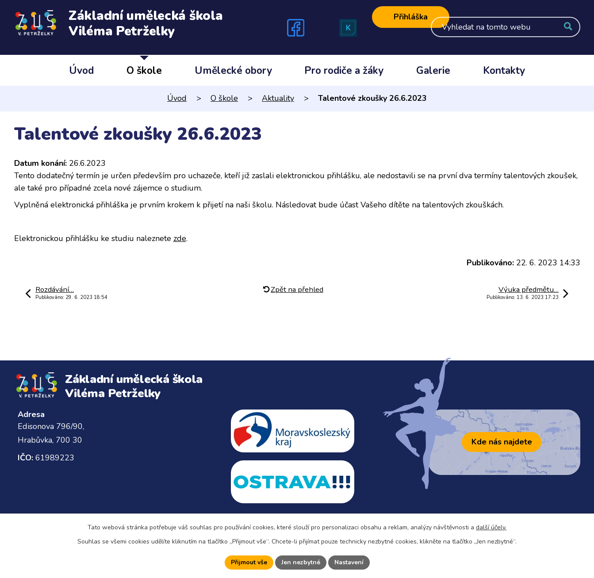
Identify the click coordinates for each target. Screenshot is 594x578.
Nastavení (349, 562)
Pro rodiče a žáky (343, 70)
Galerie (433, 70)
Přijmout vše (249, 562)
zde (179, 238)
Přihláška (411, 16)
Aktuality (278, 98)
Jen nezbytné (300, 562)
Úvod (81, 70)
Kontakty (504, 70)
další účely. (491, 527)
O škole (144, 70)
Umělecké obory (233, 70)
